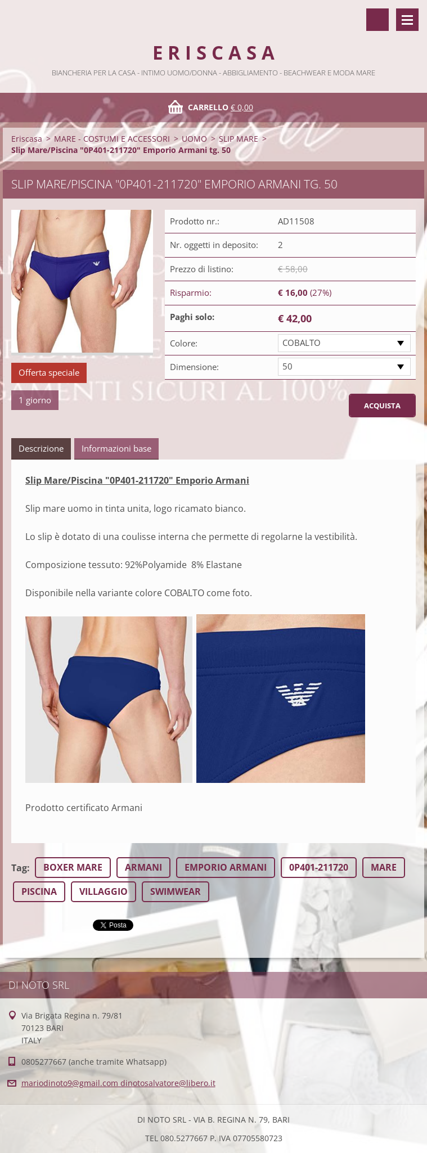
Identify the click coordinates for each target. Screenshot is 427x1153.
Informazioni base (116, 448)
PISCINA (39, 891)
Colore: (183, 343)
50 (287, 366)
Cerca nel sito (377, 19)
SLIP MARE (238, 138)
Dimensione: (194, 366)
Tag (19, 868)
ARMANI (143, 867)
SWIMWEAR (175, 891)
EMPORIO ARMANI (226, 867)
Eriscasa (26, 138)
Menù (407, 19)
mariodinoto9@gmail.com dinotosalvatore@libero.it (118, 1083)
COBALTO (301, 342)
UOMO (194, 138)
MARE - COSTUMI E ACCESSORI (112, 138)
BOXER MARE (72, 867)
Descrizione (41, 448)
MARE (384, 867)
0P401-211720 (318, 867)
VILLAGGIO (103, 891)
